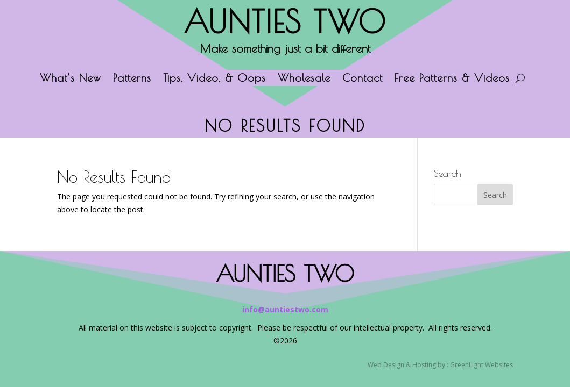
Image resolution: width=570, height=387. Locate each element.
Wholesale (304, 79)
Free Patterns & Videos (452, 79)
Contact (362, 79)
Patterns (132, 79)
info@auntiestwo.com (285, 309)
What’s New (70, 79)
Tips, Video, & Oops (214, 79)
